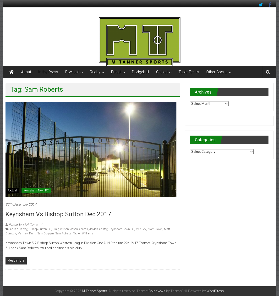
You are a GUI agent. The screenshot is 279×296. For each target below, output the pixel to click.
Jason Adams (79, 229)
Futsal (116, 72)
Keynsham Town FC (36, 190)
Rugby (95, 72)
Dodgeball (140, 72)
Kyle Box (141, 229)
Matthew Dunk (26, 233)
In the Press (48, 72)
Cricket (162, 72)
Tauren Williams (83, 233)
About (26, 72)
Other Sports (217, 72)
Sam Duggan (45, 233)
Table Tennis (189, 72)
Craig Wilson (61, 229)
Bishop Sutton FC (40, 229)
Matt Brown (155, 229)
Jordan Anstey (98, 229)
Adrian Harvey (18, 229)
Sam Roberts (63, 233)
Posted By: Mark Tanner (23, 224)
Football (72, 72)
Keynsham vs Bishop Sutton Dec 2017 (58, 214)
